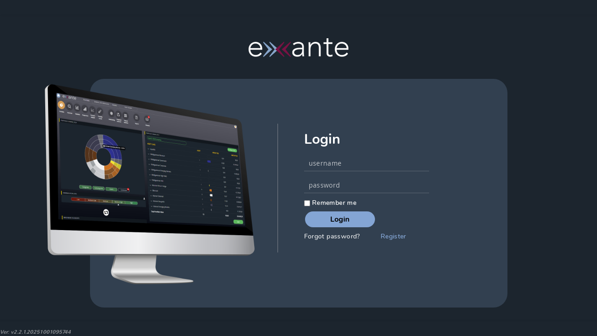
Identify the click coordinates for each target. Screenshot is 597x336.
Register (393, 236)
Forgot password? (332, 236)
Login (339, 219)
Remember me (330, 202)
